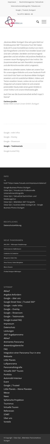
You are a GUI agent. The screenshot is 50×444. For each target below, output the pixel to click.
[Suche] (36, 21)
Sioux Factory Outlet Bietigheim (13, 262)
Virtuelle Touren (11, 407)
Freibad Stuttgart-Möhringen (12, 271)
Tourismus (8, 403)
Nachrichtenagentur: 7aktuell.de (31, 2)
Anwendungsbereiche (13, 345)
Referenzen (9, 410)
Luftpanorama (10, 363)
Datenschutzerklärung (12, 225)
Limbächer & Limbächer (11, 253)
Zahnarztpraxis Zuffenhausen (12, 249)
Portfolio (8, 374)
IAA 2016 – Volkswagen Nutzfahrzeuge (15, 244)
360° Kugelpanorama (13, 334)
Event (6, 381)
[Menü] (42, 21)
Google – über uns (12, 298)
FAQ (6, 349)
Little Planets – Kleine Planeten (18, 389)
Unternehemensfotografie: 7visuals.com (25, 6)
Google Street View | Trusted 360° (19, 301)
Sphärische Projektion (14, 400)
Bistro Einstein (8, 267)
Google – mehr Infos (12, 132)
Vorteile (7, 421)
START (6, 414)
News (6, 396)
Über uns (8, 418)
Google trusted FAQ (11, 151)
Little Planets (9, 360)
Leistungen (9, 331)
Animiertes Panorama (14, 341)
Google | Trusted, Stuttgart (26, 10)
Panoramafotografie (13, 367)
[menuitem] (12, 2)
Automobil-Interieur (13, 378)
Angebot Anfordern (12, 294)
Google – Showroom (12, 141)
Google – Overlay (10, 137)
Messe (6, 392)
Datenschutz (9, 327)
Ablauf (7, 291)
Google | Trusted (11, 385)
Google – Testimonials (13, 146)
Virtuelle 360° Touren (13, 370)
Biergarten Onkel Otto (10, 258)
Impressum (12, 2)
